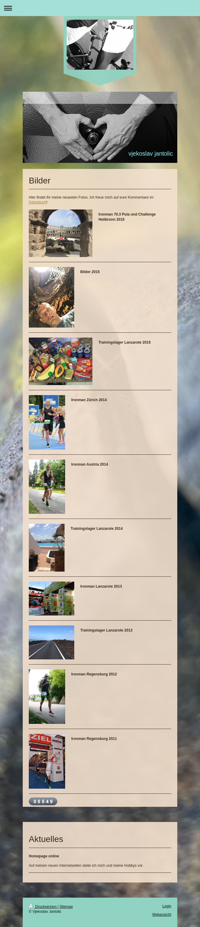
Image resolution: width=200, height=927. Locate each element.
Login (166, 906)
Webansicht (161, 914)
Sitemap (66, 907)
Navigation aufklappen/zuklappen (100, 8)
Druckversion (43, 907)
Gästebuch (37, 202)
